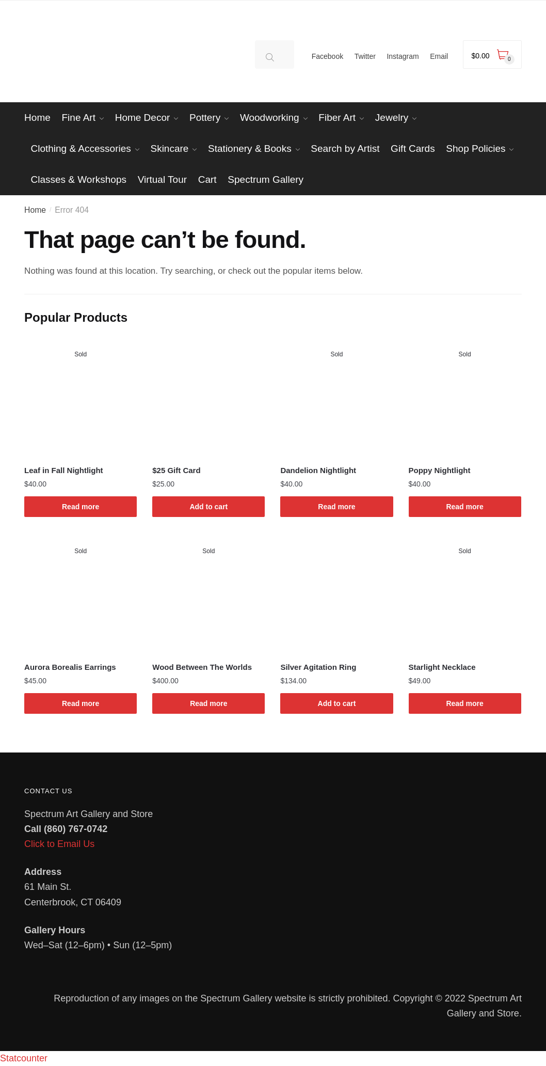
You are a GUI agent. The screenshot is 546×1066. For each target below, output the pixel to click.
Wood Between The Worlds (202, 667)
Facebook (327, 56)
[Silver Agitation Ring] (336, 593)
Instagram (403, 56)
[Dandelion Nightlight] (336, 396)
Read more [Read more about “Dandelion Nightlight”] (336, 507)
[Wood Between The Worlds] (208, 593)
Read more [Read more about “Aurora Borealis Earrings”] (80, 703)
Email (439, 56)
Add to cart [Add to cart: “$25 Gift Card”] (208, 507)
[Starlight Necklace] (465, 593)
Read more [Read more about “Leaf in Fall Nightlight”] (80, 507)
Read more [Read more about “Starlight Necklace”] (464, 703)
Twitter (365, 56)
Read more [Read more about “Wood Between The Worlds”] (208, 703)
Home (35, 210)
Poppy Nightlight (440, 470)
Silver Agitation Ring (318, 667)
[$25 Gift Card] (208, 396)
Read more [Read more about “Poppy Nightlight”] (464, 507)
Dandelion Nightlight (318, 470)
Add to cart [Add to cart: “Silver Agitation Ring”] (337, 703)
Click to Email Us (59, 844)
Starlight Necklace (442, 667)
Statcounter (23, 1058)
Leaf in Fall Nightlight (63, 470)
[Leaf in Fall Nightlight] (80, 396)
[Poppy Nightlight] (465, 396)
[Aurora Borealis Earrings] (80, 593)
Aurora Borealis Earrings (70, 667)
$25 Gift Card (176, 470)
